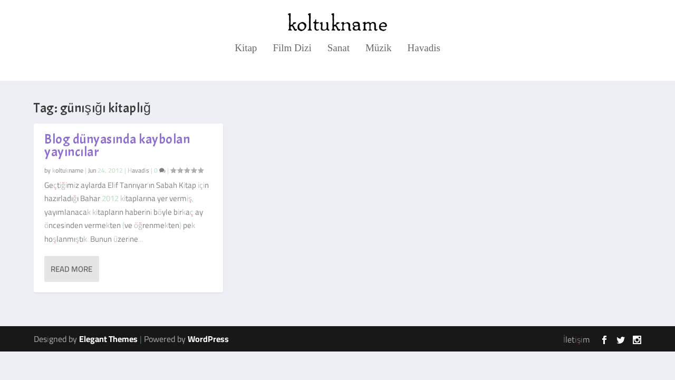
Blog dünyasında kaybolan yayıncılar (117, 145)
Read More (71, 269)
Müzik (378, 48)
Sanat (338, 48)
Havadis (424, 48)
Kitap (246, 48)
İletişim (576, 339)
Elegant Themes (108, 339)
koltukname (67, 170)
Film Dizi (292, 48)
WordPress (208, 339)
